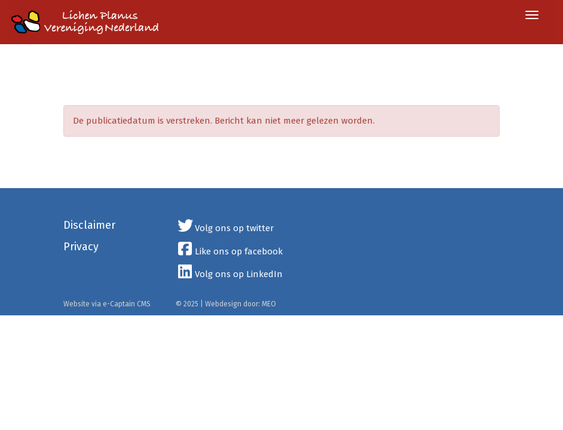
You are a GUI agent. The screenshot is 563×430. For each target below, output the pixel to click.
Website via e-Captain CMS (107, 304)
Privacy (81, 246)
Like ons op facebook (229, 251)
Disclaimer (89, 225)
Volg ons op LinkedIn (229, 274)
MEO (269, 304)
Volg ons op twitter (225, 228)
